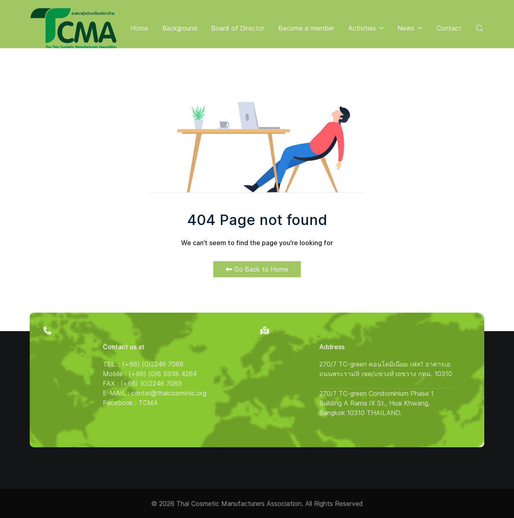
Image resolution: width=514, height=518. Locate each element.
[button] (479, 28)
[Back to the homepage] (74, 28)
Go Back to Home (257, 269)
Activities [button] (366, 28)
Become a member (306, 28)
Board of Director (237, 28)
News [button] (410, 28)
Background (180, 28)
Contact (448, 28)
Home (139, 28)
